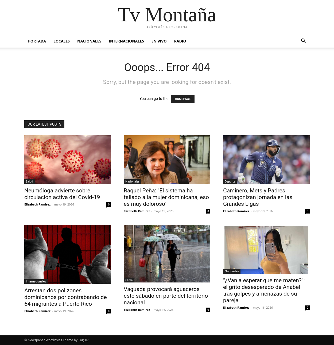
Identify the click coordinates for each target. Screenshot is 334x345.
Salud (29, 181)
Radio (180, 41)
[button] (303, 41)
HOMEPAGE (183, 99)
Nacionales (89, 41)
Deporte (230, 181)
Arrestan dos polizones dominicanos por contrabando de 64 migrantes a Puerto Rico (65, 297)
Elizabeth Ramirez (37, 204)
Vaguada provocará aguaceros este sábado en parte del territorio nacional (166, 296)
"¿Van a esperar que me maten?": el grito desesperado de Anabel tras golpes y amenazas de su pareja (264, 290)
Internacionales (126, 41)
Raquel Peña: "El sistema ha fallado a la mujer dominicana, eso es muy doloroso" (166, 197)
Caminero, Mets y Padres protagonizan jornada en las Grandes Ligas (257, 197)
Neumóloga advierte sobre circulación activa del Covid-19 (62, 193)
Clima (129, 280)
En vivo (159, 41)
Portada (37, 41)
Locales (61, 41)
